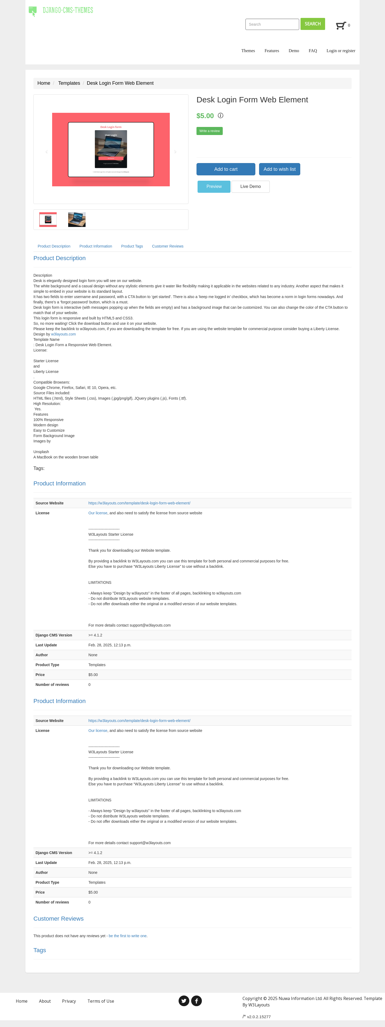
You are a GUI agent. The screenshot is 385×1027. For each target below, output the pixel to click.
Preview (214, 186)
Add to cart (225, 169)
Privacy (69, 1001)
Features (272, 50)
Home (43, 83)
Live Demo (250, 186)
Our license (97, 513)
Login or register (340, 50)
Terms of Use (100, 1001)
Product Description (54, 246)
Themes (248, 50)
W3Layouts (259, 1005)
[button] (45, 149)
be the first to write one (128, 936)
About (45, 1001)
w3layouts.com (63, 334)
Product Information (95, 246)
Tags (39, 950)
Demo (294, 50)
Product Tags (132, 246)
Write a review (209, 131)
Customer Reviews (167, 246)
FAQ (313, 50)
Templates (69, 83)
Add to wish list (280, 169)
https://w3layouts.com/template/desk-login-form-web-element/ (139, 503)
